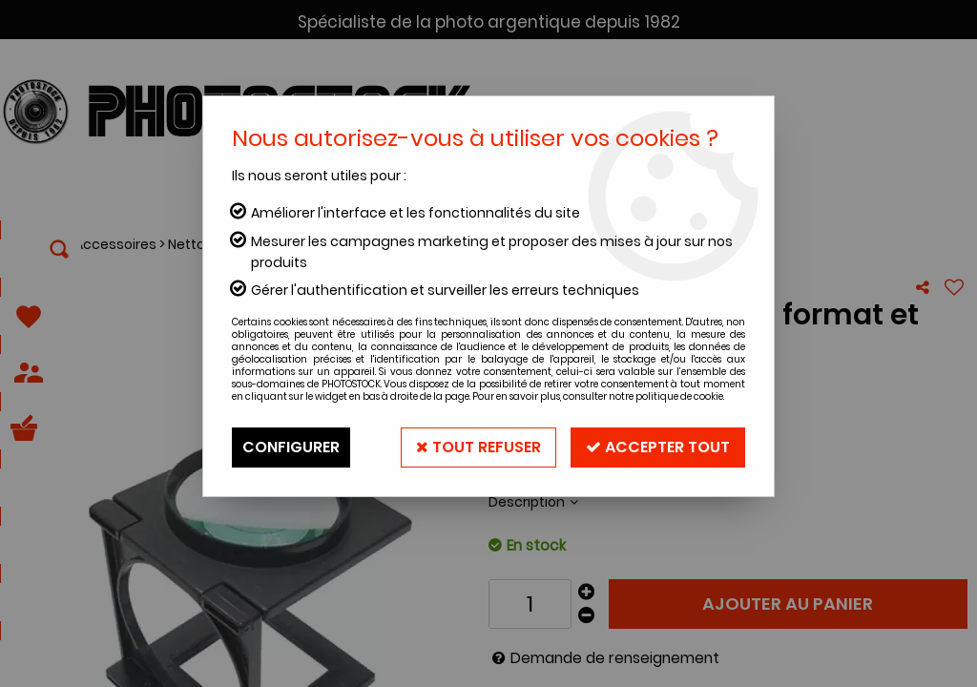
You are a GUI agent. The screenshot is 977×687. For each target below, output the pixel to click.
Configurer (291, 447)
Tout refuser (478, 447)
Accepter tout (658, 447)
